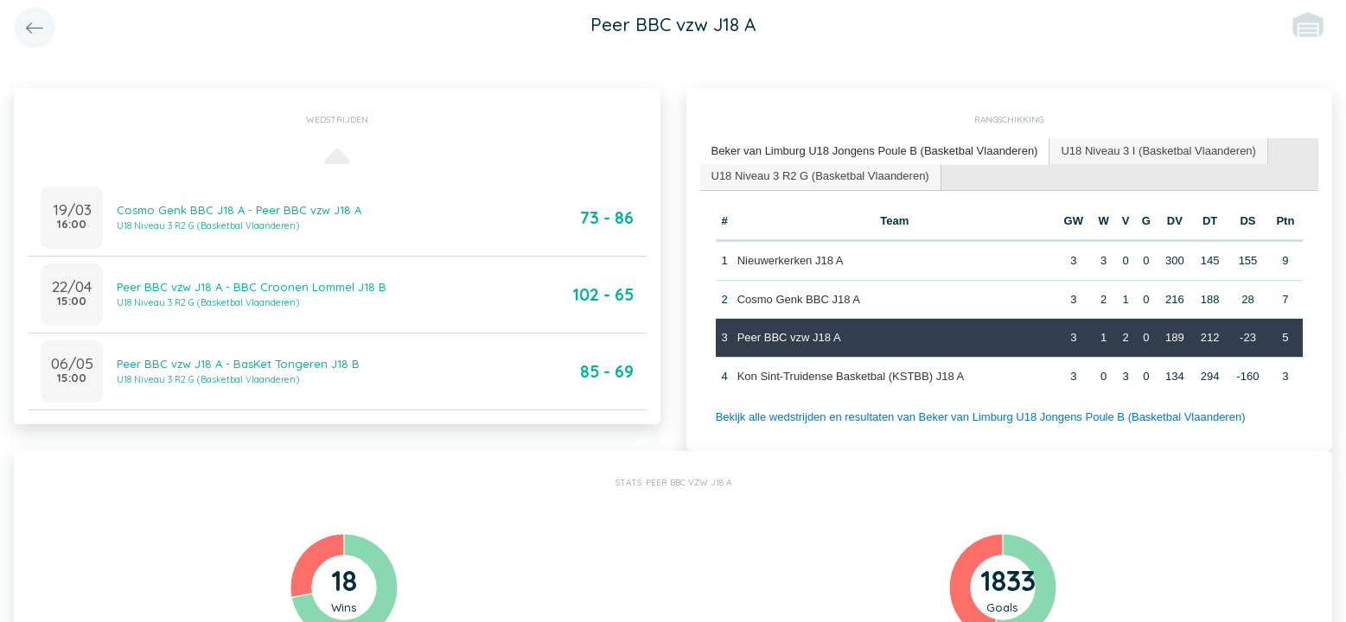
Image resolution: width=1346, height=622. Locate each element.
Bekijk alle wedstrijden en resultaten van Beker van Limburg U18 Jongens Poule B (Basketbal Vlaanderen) (981, 416)
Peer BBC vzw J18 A (789, 337)
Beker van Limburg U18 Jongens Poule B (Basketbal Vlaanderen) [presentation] (874, 150)
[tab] (875, 151)
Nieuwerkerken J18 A (790, 260)
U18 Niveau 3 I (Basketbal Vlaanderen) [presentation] (1158, 150)
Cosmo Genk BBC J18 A (798, 299)
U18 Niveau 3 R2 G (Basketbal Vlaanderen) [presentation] (820, 175)
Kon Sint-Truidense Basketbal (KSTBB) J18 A (851, 376)
